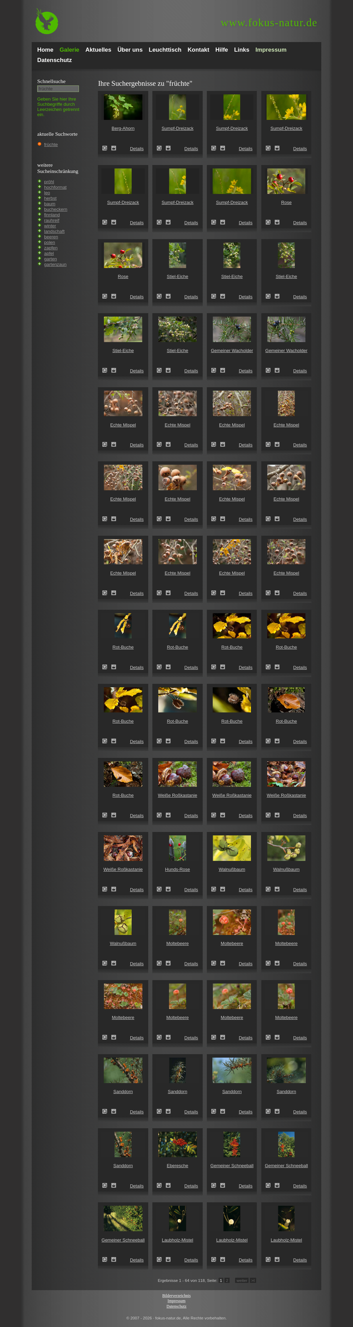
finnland (52, 214)
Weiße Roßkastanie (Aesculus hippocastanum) (161, 815)
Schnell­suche (51, 81)
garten (50, 258)
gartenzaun (55, 264)
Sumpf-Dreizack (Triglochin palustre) (161, 148)
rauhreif (51, 220)
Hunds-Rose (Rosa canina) (161, 889)
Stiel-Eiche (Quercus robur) (161, 296)
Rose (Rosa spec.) (270, 222)
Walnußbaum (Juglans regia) (215, 889)
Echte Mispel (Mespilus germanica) (106, 444)
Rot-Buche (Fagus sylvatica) (106, 667)
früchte (51, 144)
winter (50, 225)
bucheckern (55, 209)
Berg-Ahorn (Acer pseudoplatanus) (106, 148)
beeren (51, 236)
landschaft (54, 231)
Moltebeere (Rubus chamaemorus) (161, 963)
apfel (49, 253)
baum (50, 203)
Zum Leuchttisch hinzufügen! (113, 148)
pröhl (49, 181)
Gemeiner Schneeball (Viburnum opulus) (215, 1185)
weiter (241, 1280)
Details (137, 148)
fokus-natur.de (269, 23)
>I (253, 1280)
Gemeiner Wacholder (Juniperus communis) (215, 370)
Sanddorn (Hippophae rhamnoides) (106, 1111)
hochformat (55, 187)
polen (49, 242)
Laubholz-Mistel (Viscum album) (161, 1259)
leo (47, 192)
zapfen (51, 247)
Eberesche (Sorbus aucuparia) (161, 1185)
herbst (50, 198)
